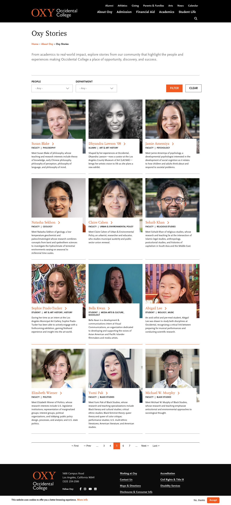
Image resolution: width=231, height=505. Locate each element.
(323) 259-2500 (70, 481)
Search (195, 18)
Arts (170, 6)
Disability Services (170, 486)
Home (35, 44)
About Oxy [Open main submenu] (104, 12)
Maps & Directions (130, 486)
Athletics (122, 6)
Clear (193, 88)
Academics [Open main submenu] (166, 12)
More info (82, 500)
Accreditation (167, 473)
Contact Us (126, 479)
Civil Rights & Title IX (172, 479)
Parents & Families (153, 6)
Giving (135, 6)
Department (84, 82)
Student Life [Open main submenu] (187, 12)
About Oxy (47, 44)
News (180, 6)
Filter (174, 88)
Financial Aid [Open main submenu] (145, 12)
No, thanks (199, 500)
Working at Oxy (128, 473)
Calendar (193, 6)
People (36, 82)
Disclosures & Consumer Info (136, 492)
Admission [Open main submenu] (124, 12)
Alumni (109, 6)
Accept (213, 500)
